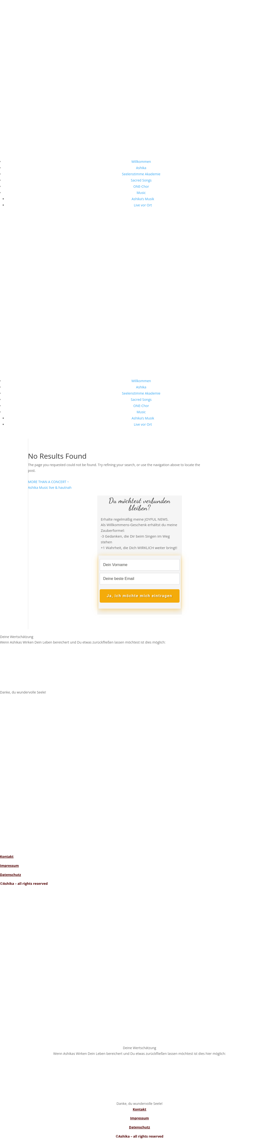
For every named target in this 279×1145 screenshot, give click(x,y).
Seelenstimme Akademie (141, 174)
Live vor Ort (143, 205)
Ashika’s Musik (142, 199)
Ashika (141, 167)
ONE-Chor (141, 186)
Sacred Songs (141, 180)
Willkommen (141, 161)
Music (141, 192)
